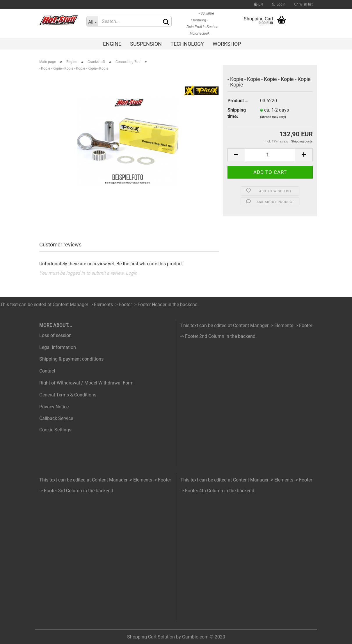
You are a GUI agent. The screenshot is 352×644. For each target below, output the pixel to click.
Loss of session (55, 335)
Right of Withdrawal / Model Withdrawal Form (86, 383)
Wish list (303, 4)
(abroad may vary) (273, 117)
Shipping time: (236, 113)
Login (278, 4)
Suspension (146, 44)
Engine (112, 44)
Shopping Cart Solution (151, 637)
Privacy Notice (54, 407)
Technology (187, 44)
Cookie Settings (55, 430)
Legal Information (57, 347)
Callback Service (56, 418)
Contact (47, 371)
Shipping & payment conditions (71, 359)
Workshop (227, 44)
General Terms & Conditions (67, 395)
